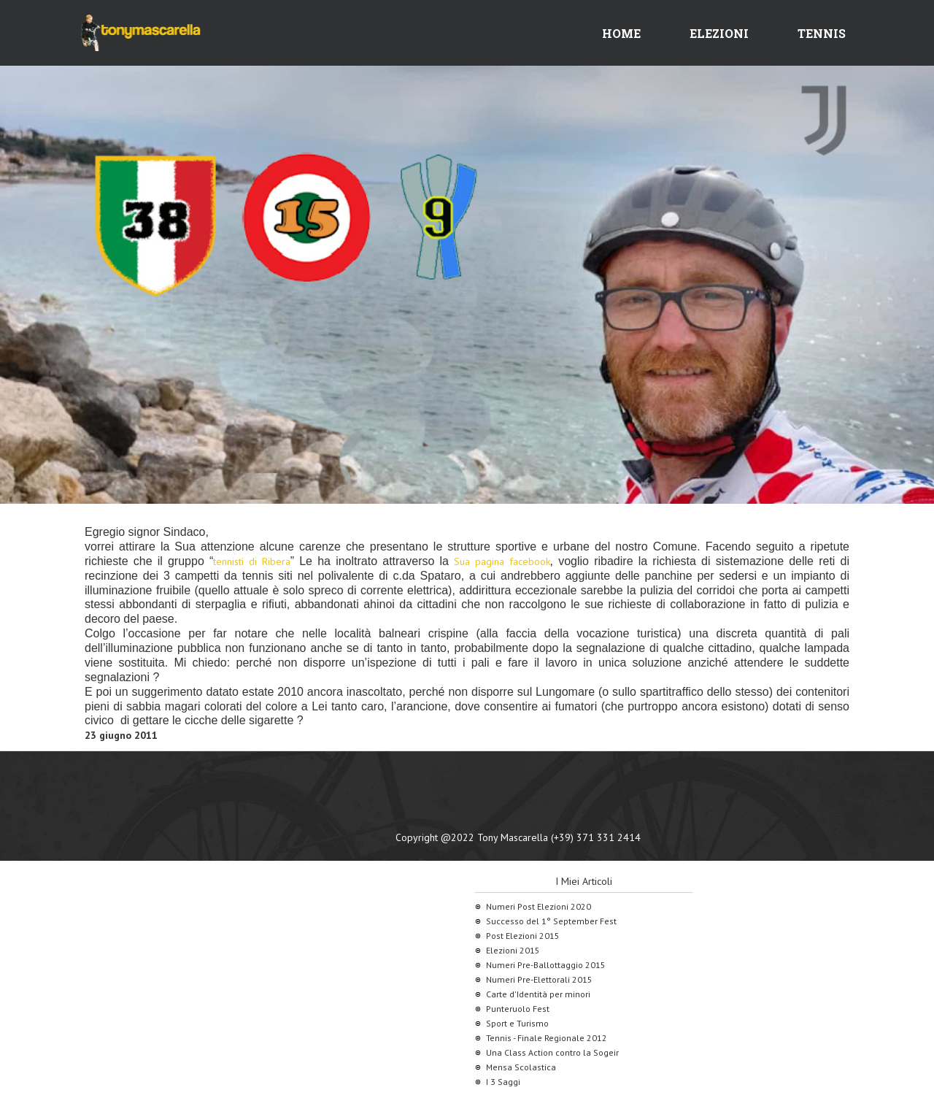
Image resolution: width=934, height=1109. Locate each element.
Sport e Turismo (517, 1023)
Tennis (822, 33)
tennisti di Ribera (251, 561)
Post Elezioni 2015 (523, 935)
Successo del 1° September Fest (551, 921)
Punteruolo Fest (517, 1008)
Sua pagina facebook (501, 561)
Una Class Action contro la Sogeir (552, 1052)
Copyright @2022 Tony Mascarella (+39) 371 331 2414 (518, 837)
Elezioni (719, 33)
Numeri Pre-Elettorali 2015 (539, 979)
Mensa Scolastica (521, 1067)
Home (621, 33)
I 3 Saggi (503, 1081)
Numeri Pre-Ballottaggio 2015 (546, 964)
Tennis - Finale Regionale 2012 (546, 1037)
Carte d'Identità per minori (538, 994)
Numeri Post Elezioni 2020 (538, 906)
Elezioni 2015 (513, 950)
